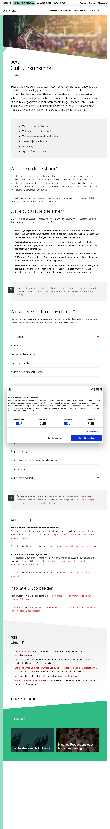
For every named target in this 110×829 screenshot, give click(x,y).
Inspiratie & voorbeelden (33, 151)
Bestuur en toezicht (44, 3)
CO (5, 10)
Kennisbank (7, 3)
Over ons (92, 3)
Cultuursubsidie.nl (24, 659)
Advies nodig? (80, 10)
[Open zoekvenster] (98, 10)
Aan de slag (27, 146)
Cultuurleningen (59, 3)
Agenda (83, 3)
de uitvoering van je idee (50, 534)
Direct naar (66, 10)
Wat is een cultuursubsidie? (34, 126)
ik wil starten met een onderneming (79, 546)
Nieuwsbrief (102, 3)
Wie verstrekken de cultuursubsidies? (39, 136)
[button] (55, 336)
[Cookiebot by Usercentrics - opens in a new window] (92, 389)
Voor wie (54, 10)
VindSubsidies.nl (23, 651)
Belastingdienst (71, 676)
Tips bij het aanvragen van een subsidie (34, 680)
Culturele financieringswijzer (24, 3)
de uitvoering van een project (61, 561)
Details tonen (92, 431)
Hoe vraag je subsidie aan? (34, 141)
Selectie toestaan (54, 438)
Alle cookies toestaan (86, 438)
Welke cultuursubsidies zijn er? (36, 131)
